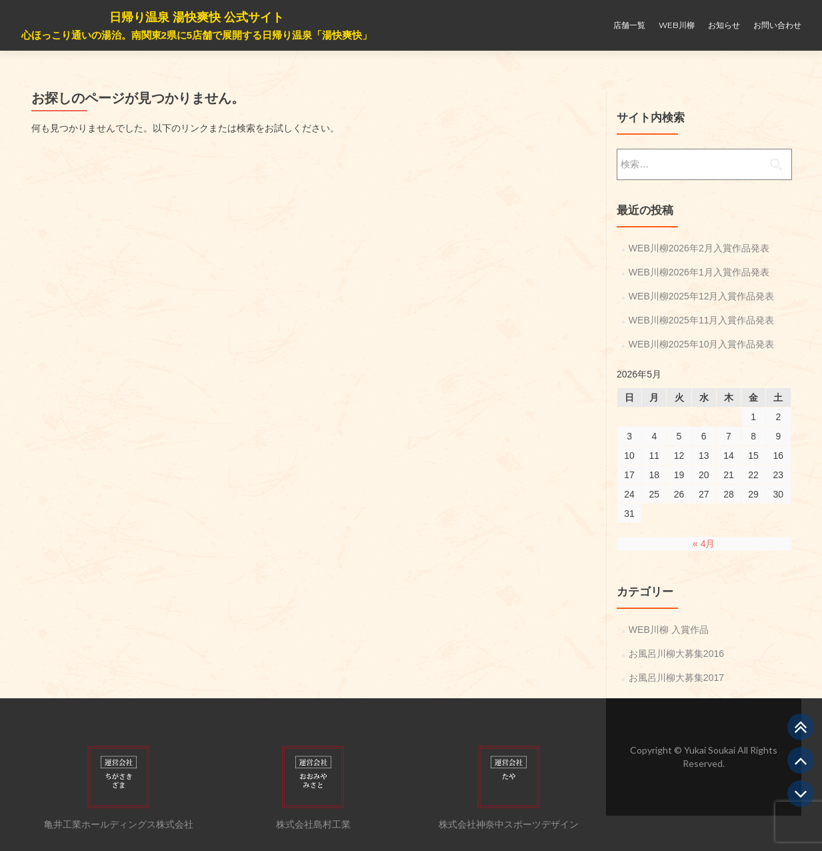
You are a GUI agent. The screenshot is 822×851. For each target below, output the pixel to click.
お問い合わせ (777, 25)
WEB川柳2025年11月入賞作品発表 (702, 320)
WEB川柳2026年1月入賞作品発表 (699, 272)
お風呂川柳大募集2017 (676, 677)
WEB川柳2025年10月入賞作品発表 (702, 344)
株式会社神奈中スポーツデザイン (509, 824)
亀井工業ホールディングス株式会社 (118, 824)
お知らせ (724, 25)
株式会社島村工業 (313, 824)
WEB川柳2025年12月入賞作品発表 (702, 296)
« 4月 (704, 543)
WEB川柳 (677, 25)
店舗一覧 (629, 25)
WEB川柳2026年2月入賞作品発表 (699, 248)
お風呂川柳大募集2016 (676, 653)
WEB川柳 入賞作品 (669, 629)
